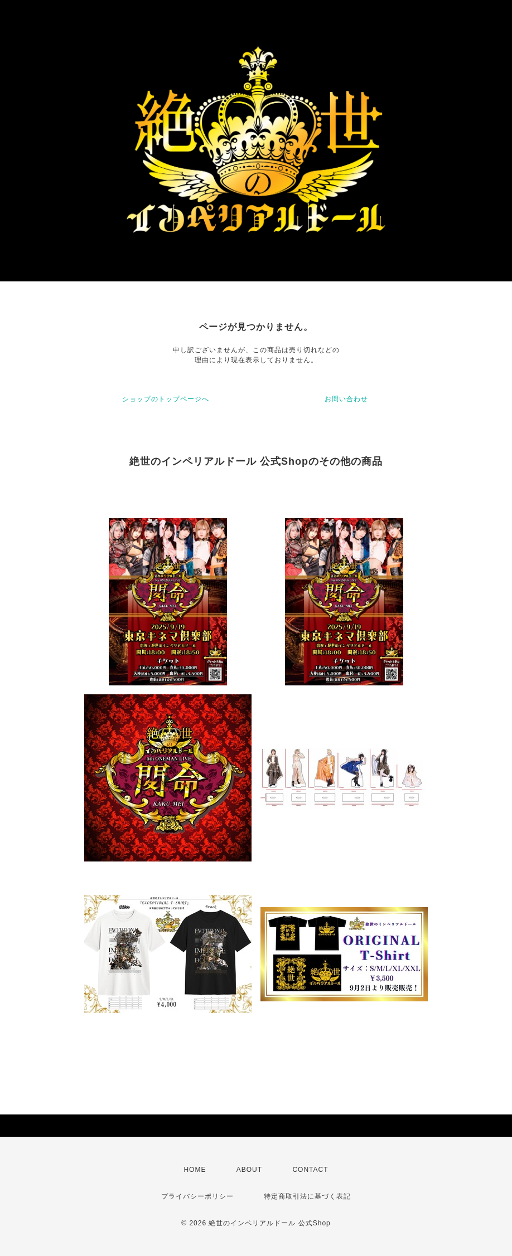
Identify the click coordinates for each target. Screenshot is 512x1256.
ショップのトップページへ (165, 399)
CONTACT (310, 1170)
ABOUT (249, 1170)
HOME (194, 1170)
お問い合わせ (346, 399)
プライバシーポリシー (197, 1196)
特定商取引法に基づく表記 (307, 1196)
